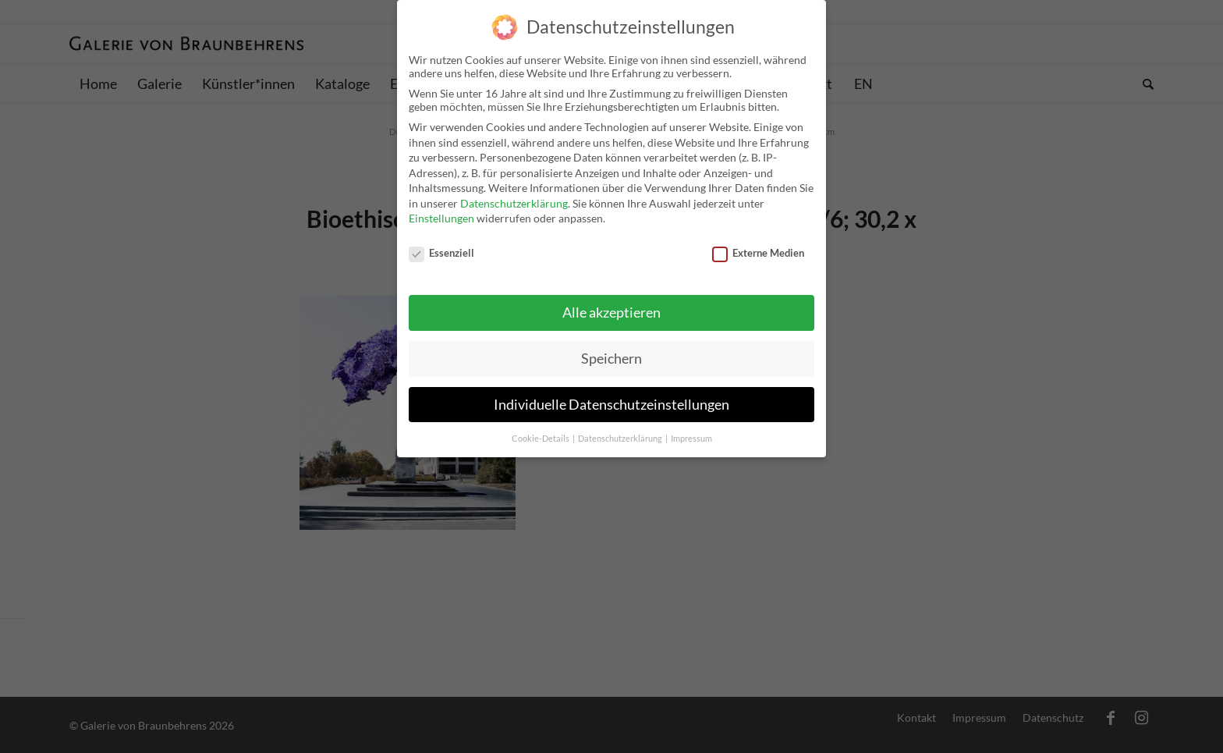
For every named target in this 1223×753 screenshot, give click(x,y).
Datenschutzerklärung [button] (621, 435)
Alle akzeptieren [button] (611, 309)
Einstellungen (441, 215)
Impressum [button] (691, 435)
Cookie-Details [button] (541, 435)
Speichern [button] (611, 355)
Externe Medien (758, 250)
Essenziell (441, 250)
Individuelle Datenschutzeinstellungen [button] (611, 401)
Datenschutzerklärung (514, 201)
